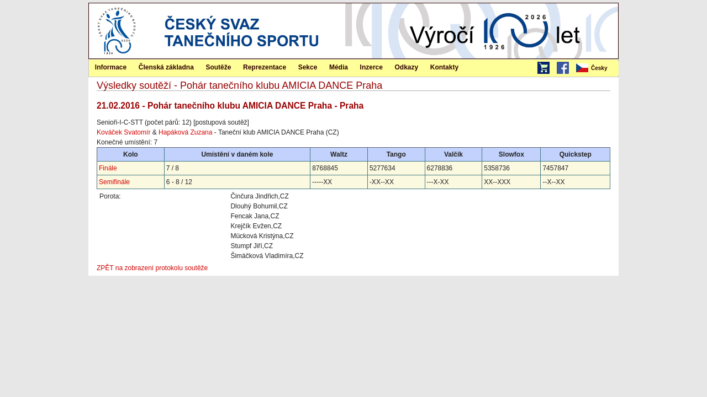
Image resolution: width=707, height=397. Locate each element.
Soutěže (218, 67)
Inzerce (371, 67)
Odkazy (407, 67)
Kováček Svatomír (123, 132)
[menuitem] (596, 68)
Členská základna (166, 67)
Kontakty (444, 67)
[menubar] (596, 68)
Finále (108, 168)
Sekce (308, 67)
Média (338, 67)
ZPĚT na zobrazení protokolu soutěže (152, 268)
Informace (110, 67)
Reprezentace (264, 67)
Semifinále (114, 182)
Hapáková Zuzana (185, 132)
